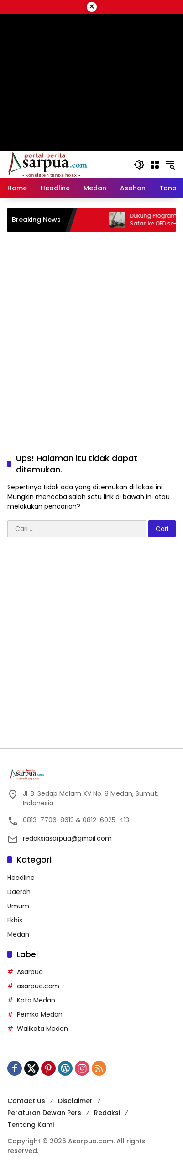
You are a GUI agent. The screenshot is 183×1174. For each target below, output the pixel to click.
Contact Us (26, 1100)
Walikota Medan (42, 1028)
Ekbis (14, 920)
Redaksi (107, 1112)
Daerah (19, 891)
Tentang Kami (30, 1124)
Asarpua (30, 971)
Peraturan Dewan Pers (44, 1112)
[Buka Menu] (154, 164)
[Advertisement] (91, 333)
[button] (139, 164)
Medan (18, 934)
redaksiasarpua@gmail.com (67, 838)
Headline (21, 877)
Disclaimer (75, 1100)
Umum (18, 906)
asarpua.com (38, 986)
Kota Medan (36, 1000)
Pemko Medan (40, 1014)
